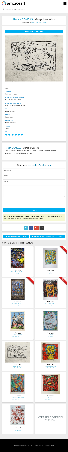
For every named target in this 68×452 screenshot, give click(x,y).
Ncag (17, 273)
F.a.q (52, 445)
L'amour (50, 334)
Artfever (50, 336)
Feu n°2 (17, 429)
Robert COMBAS (23, 19)
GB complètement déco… (17, 397)
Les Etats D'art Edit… (17, 336)
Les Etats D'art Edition (38, 22)
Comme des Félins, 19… (50, 303)
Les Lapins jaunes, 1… (50, 272)
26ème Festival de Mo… (17, 272)
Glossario (47, 445)
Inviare (34, 210)
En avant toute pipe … (50, 366)
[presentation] (19, 203)
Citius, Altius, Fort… (17, 303)
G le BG (50, 397)
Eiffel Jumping (18, 334)
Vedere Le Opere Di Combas (16, 236)
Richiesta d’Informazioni (34, 31)
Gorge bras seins (17, 366)
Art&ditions (17, 430)
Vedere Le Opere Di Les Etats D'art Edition (47, 236)
